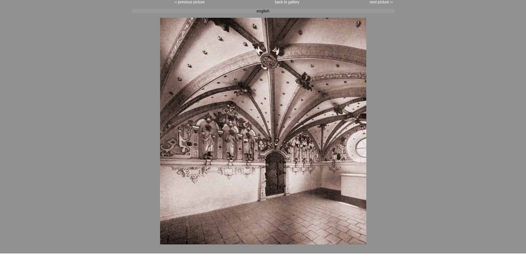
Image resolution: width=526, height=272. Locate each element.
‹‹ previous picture (189, 2)
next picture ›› (381, 2)
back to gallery (287, 2)
